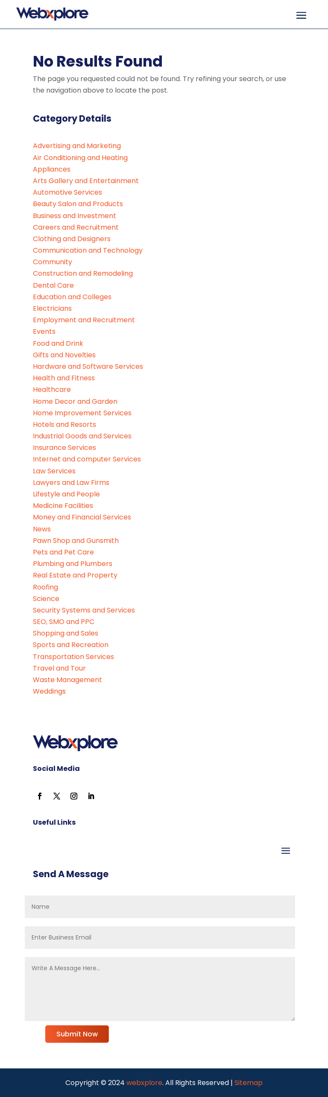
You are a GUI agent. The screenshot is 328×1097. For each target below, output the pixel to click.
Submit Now (77, 1034)
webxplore (143, 1083)
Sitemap (248, 1083)
